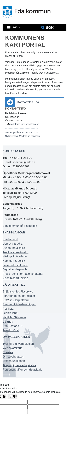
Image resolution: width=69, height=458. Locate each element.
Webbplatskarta (12, 348)
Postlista (8, 308)
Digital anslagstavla (15, 269)
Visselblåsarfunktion (15, 278)
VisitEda (8, 321)
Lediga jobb (10, 313)
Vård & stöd (10, 239)
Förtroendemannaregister (19, 295)
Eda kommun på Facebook (20, 225)
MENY (16, 27)
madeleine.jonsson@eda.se (24, 124)
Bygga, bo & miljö (14, 248)
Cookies (8, 352)
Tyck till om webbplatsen (18, 343)
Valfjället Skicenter (14, 317)
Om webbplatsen (13, 356)
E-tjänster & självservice (18, 291)
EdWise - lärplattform (16, 300)
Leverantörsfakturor (15, 265)
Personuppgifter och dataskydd (22, 369)
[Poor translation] (12, 397)
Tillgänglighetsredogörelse (19, 365)
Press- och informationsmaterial (23, 273)
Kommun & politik (14, 260)
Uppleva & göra (12, 243)
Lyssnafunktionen (14, 360)
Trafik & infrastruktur (15, 252)
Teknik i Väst (11, 330)
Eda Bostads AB (13, 326)
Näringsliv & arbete (15, 256)
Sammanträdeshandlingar (19, 304)
